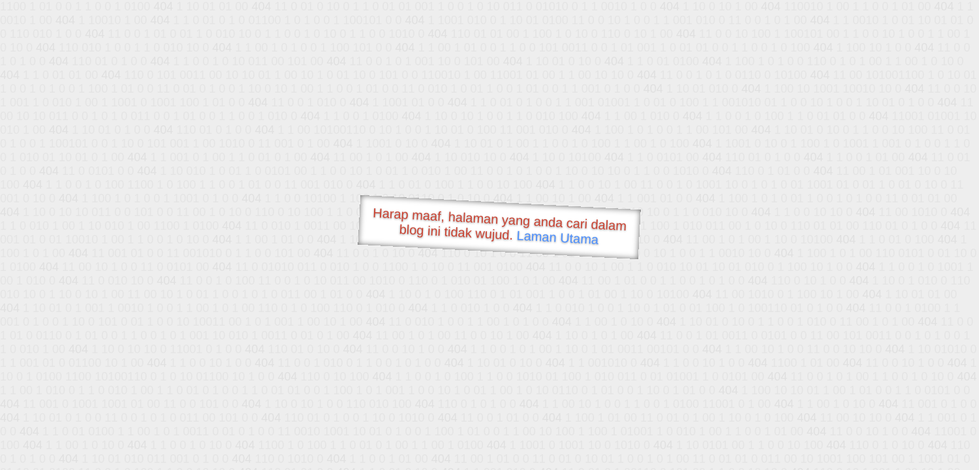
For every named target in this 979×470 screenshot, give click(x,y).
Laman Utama (557, 237)
